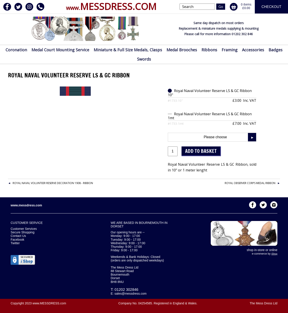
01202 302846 (126, 290)
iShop (274, 253)
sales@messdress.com (130, 293)
